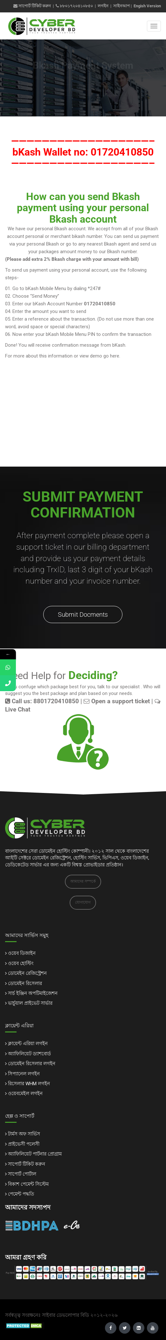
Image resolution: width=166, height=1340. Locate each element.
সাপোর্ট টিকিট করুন (32, 5)
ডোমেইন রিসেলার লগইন (31, 1063)
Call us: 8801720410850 (42, 701)
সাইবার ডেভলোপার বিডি (65, 1315)
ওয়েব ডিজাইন (22, 953)
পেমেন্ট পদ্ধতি (21, 1194)
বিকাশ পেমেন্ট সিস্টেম (28, 1184)
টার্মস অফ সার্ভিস (24, 1134)
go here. (111, 356)
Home (61, 90)
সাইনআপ (121, 5)
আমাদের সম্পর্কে (83, 881)
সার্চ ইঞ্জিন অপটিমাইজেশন (33, 993)
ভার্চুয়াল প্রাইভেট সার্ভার (30, 1003)
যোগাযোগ (83, 902)
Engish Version (147, 5)
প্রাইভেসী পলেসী (23, 1144)
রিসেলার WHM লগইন (29, 1084)
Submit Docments (83, 614)
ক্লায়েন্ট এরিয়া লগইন (28, 1043)
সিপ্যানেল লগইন (24, 1074)
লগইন (103, 5)
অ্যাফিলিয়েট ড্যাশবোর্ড (29, 1054)
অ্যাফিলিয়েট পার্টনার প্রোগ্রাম (35, 1154)
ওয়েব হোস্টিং (20, 963)
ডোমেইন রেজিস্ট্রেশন (27, 973)
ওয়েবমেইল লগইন (25, 1093)
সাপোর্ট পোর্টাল (22, 1174)
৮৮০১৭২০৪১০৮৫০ (76, 5)
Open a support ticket (117, 701)
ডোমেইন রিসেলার (25, 983)
